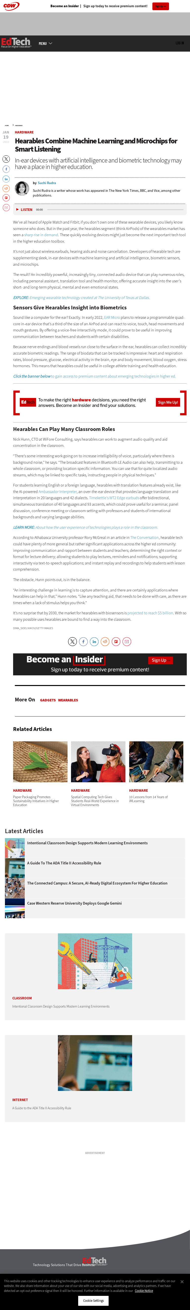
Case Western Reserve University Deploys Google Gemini (74, 903)
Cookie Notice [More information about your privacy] (144, 1291)
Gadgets (48, 700)
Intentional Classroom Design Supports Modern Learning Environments (87, 843)
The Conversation (144, 537)
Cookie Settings (93, 1301)
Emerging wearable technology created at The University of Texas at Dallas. (81, 297)
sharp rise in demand (41, 234)
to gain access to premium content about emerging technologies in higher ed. (94, 376)
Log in (180, 43)
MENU (43, 43)
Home (7, 126)
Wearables (68, 700)
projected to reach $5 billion (150, 613)
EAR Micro (112, 317)
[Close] (182, 1281)
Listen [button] (26, 210)
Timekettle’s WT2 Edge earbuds (114, 497)
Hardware (19, 126)
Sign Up (159, 6)
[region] (95, 1292)
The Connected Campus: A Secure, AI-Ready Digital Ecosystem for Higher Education (97, 883)
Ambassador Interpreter (58, 491)
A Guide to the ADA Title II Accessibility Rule (64, 863)
